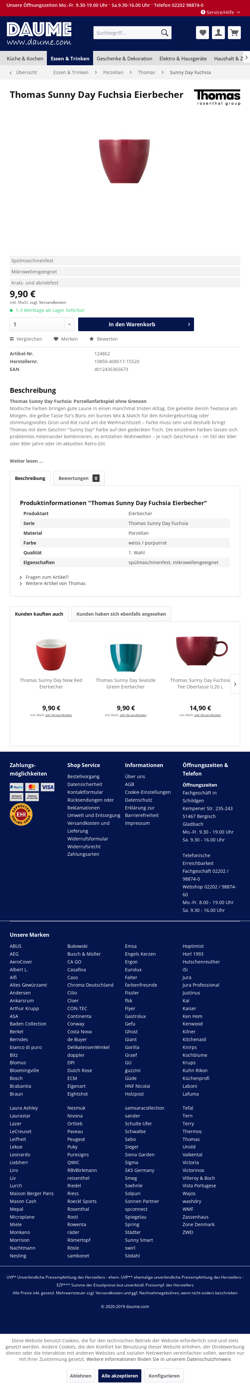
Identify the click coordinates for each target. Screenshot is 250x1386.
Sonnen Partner (142, 1201)
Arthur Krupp (24, 1008)
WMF (188, 1209)
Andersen (20, 993)
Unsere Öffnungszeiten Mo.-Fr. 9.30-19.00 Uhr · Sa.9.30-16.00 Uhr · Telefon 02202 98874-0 (105, 5)
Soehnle (134, 1185)
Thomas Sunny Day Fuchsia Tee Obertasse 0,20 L (200, 683)
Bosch (16, 1078)
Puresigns (78, 1154)
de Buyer (77, 1039)
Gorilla (132, 1047)
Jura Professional (201, 985)
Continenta (79, 1016)
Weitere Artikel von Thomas (53, 583)
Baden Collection (28, 1024)
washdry (192, 1201)
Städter (133, 1232)
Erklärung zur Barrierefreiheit (142, 812)
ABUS (15, 946)
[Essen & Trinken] (70, 58)
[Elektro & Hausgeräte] (183, 58)
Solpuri (133, 1193)
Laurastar (20, 1116)
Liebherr (19, 1162)
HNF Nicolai (137, 1086)
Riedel (74, 1185)
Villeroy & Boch (199, 1178)
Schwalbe (135, 1131)
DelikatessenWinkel (88, 1047)
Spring (132, 1224)
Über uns (135, 776)
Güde (131, 1078)
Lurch (16, 1185)
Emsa (131, 946)
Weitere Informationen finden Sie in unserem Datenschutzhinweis (159, 1359)
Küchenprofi (196, 1078)
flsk (128, 1000)
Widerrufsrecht (84, 846)
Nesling (18, 1256)
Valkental (192, 1154)
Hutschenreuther (201, 962)
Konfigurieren (164, 1376)
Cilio (72, 993)
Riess (73, 1193)
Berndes (19, 1039)
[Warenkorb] (234, 32)
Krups (189, 1062)
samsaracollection (144, 1108)
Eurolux (133, 969)
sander (132, 1116)
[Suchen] (165, 32)
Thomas (191, 1139)
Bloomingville (24, 1070)
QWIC (73, 1162)
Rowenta (76, 1224)
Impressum (137, 823)
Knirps (190, 1047)
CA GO (74, 962)
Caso (72, 977)
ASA (14, 1016)
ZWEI (188, 1232)
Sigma (131, 1162)
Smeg (131, 1178)
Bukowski (77, 946)
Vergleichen (26, 339)
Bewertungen (79, 478)
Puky (72, 1147)
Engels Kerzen (140, 954)
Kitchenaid (194, 1039)
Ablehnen (80, 1376)
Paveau (75, 1131)
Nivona (75, 1116)
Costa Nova (79, 1031)
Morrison (20, 1240)
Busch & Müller (84, 954)
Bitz (14, 1055)
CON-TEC (77, 1008)
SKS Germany (139, 1170)
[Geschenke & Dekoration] (124, 58)
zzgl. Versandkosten (48, 302)
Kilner (189, 1031)
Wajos (189, 1193)
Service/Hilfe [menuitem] (218, 12)
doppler (76, 1055)
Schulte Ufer (138, 1123)
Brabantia (20, 1086)
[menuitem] (132, 32)
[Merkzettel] (202, 32)
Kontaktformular (85, 792)
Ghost (131, 1031)
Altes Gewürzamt (28, 985)
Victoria (191, 1162)
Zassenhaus (196, 1217)
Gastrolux (135, 1016)
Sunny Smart (139, 1240)
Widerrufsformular (87, 839)
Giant (131, 1039)
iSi (185, 969)
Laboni (190, 1086)
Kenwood (193, 1024)
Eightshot (77, 1094)
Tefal (188, 1108)
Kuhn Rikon (195, 1070)
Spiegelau (135, 1217)
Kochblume (195, 1055)
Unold (189, 1147)
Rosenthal (78, 1209)
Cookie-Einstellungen (148, 792)
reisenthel (78, 1178)
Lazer (15, 1123)
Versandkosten (109, 1293)
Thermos (192, 1131)
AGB (129, 784)
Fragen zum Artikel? (44, 577)
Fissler (132, 993)
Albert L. (19, 969)
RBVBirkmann (82, 1170)
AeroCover (21, 962)
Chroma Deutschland (90, 985)
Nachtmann (22, 1248)
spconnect (136, 1209)
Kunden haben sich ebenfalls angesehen (121, 614)
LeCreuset (21, 1131)
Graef (131, 1055)
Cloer (73, 1000)
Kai (186, 1000)
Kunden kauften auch (39, 614)
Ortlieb (75, 1123)
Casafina (76, 969)
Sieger (132, 1147)
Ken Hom (192, 1016)
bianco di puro (26, 1047)
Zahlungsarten (83, 854)
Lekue (16, 1147)
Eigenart (76, 1086)
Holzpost (134, 1094)
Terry (188, 1123)
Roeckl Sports (82, 1201)
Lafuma (191, 1094)
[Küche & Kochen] (25, 58)
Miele (16, 1224)
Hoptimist (193, 946)
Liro (14, 1170)
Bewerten (103, 339)
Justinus (191, 993)
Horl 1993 (193, 954)
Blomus (18, 1062)
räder (73, 1232)
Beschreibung (30, 478)
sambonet (78, 1256)
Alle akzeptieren (120, 1376)
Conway (75, 1024)
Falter (131, 977)
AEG (14, 954)
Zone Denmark (199, 1224)
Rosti (72, 1217)
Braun (16, 1094)
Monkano (20, 1232)
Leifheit (18, 1139)
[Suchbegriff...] (132, 32)
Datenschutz (138, 800)
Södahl (132, 1256)
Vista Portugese (199, 1185)
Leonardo (20, 1154)
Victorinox (193, 1170)
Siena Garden (140, 1154)
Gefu (130, 1024)
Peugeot (76, 1139)
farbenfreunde (141, 985)
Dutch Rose (79, 1070)
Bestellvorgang (83, 776)
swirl (130, 1248)
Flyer (130, 1008)
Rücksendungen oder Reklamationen (90, 804)
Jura (187, 977)
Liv (13, 1178)
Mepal (16, 1209)
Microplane (22, 1217)
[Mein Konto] (218, 32)
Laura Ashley (24, 1108)
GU (128, 1062)
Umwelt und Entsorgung (93, 815)
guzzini (133, 1070)
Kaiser (189, 1008)
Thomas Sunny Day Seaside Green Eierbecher (126, 683)
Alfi (13, 977)
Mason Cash (23, 1201)
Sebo (130, 1139)
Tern (188, 1116)
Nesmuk (76, 1108)
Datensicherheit (84, 784)
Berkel (16, 1031)
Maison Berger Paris (32, 1193)
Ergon (131, 962)
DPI (71, 1062)
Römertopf (78, 1240)
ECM (72, 1078)
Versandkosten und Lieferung (88, 827)
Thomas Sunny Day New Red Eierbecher (51, 683)
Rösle (73, 1248)
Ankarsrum (22, 1000)
